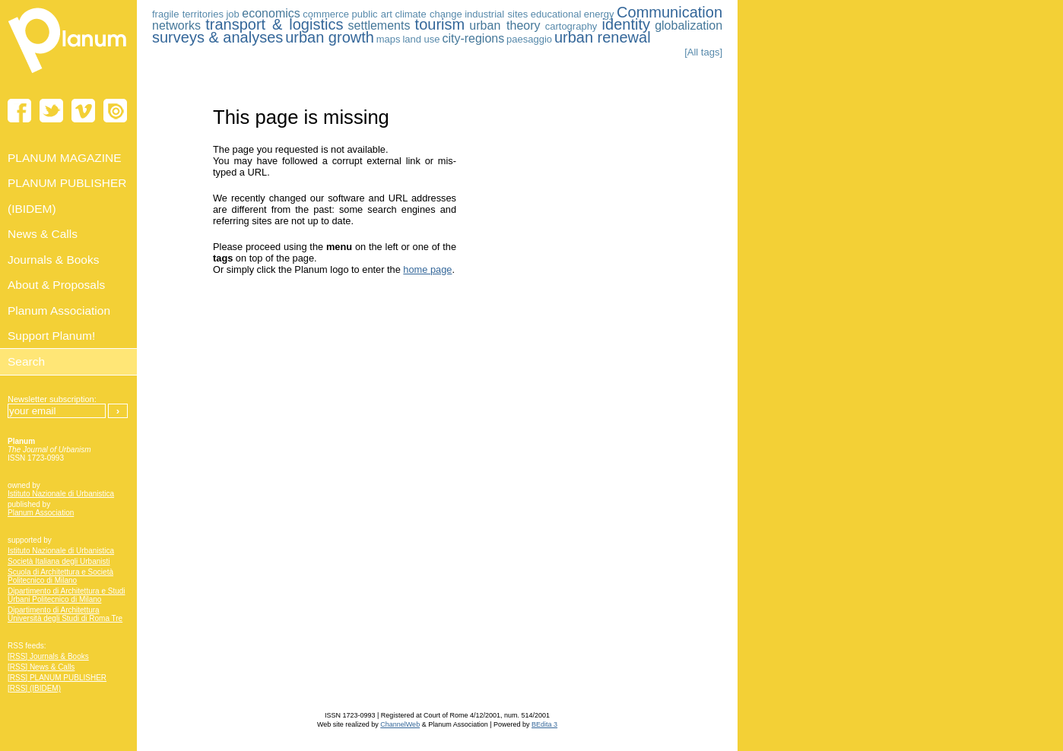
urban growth (329, 37)
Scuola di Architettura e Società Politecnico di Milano (60, 576)
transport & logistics (274, 24)
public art (372, 14)
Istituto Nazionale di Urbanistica (61, 494)
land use (420, 39)
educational (556, 14)
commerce (326, 14)
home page (427, 269)
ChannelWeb (400, 724)
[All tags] (703, 52)
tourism (440, 24)
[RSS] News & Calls (41, 667)
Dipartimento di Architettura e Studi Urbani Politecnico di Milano (66, 595)
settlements (379, 25)
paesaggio (529, 39)
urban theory (504, 25)
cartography (571, 26)
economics (271, 13)
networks (176, 25)
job (232, 14)
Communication (669, 12)
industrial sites (496, 14)
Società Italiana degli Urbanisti (59, 561)
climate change (428, 14)
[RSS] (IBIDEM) (34, 688)
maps (388, 39)
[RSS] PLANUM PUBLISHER (57, 677)
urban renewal (602, 37)
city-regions (473, 38)
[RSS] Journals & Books (48, 656)
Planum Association (41, 513)
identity (626, 24)
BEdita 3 (544, 724)
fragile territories (188, 14)
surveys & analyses (217, 37)
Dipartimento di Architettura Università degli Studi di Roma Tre (65, 614)
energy (599, 14)
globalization (688, 25)
